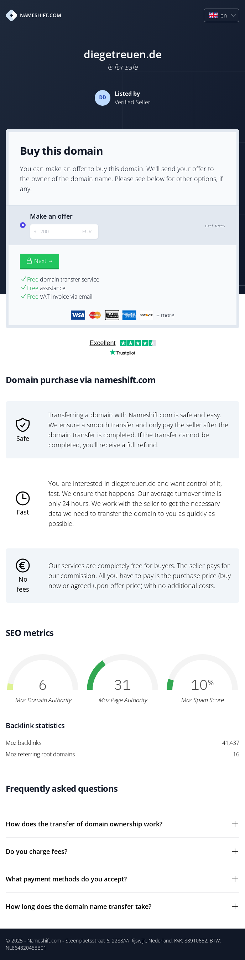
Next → (39, 261)
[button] (221, 15)
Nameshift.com (44, 940)
